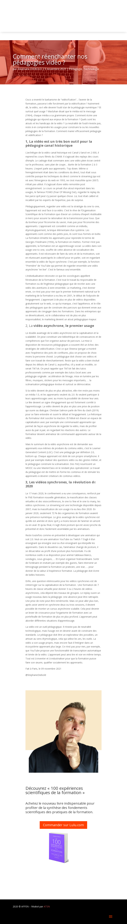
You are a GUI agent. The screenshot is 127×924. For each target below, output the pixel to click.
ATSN (47, 906)
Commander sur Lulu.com (63, 825)
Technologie (91, 69)
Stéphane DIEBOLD (30, 69)
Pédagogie (75, 69)
